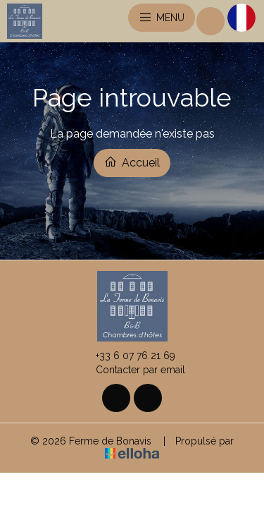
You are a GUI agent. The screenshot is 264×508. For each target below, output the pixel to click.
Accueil (132, 162)
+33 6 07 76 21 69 (127, 355)
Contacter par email (132, 369)
